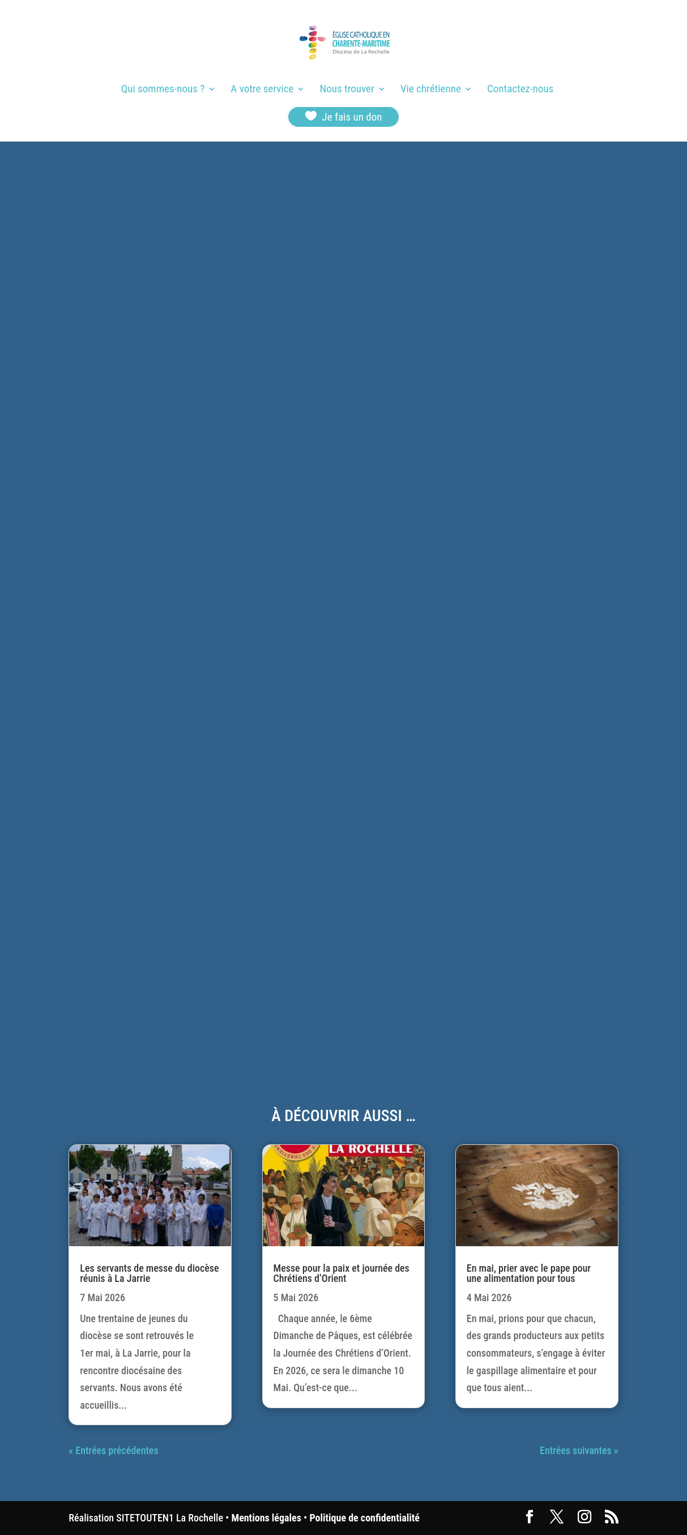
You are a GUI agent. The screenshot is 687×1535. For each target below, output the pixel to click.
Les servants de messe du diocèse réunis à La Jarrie (149, 1273)
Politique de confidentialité (364, 1518)
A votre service (262, 90)
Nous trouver (347, 90)
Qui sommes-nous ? (162, 90)
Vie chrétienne (430, 90)
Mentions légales (266, 1518)
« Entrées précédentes (113, 1450)
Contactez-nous (520, 90)
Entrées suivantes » (579, 1450)
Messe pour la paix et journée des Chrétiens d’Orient (341, 1273)
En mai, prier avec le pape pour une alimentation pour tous (529, 1273)
